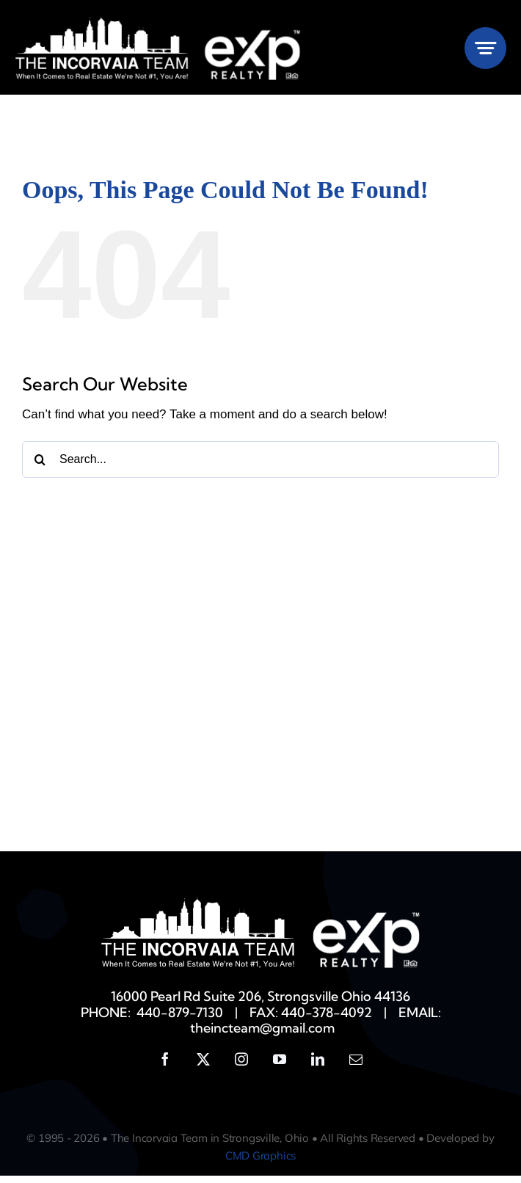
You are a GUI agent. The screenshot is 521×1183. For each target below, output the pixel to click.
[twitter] (203, 1066)
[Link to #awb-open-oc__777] (485, 48)
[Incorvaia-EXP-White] (158, 21)
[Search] (40, 466)
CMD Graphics (260, 1163)
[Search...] (260, 466)
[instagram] (241, 1066)
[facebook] (165, 1066)
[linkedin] (317, 1066)
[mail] (355, 1066)
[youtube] (279, 1066)
